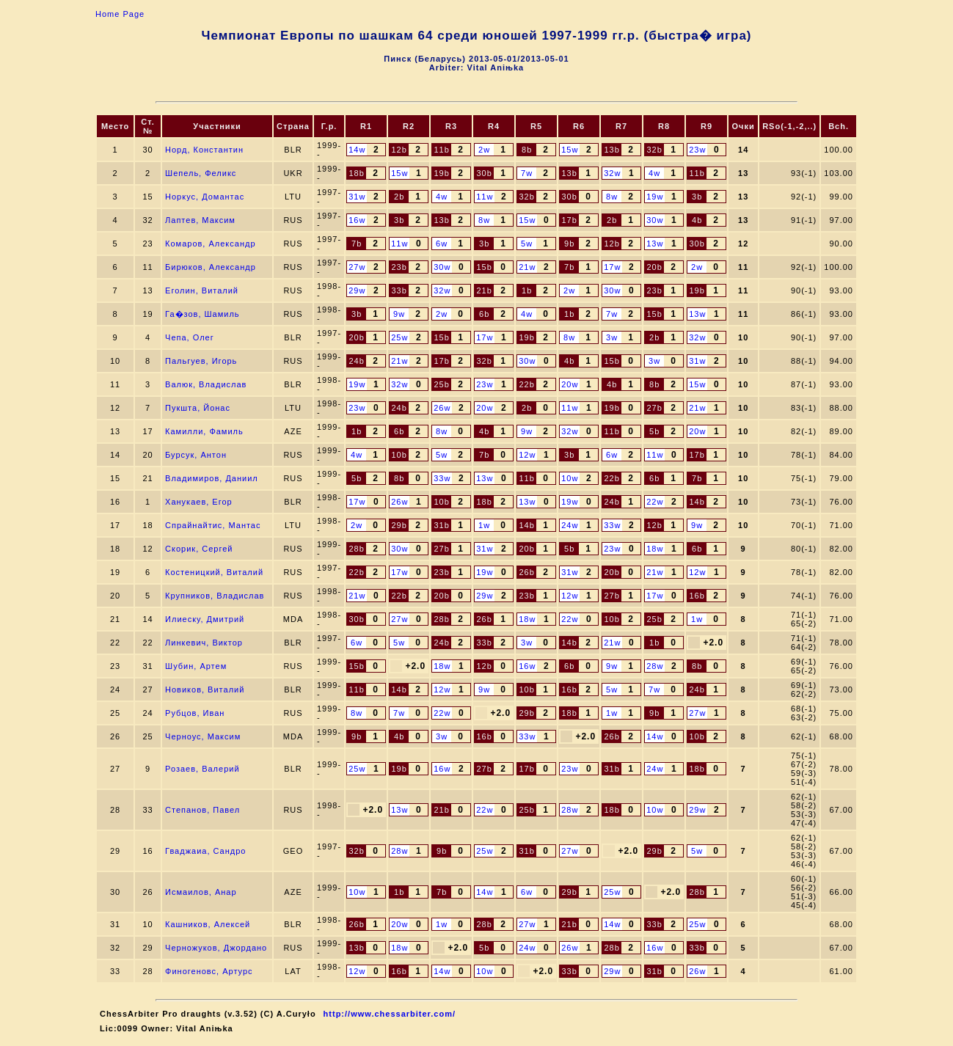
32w (612, 173)
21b (484, 290)
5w (527, 243)
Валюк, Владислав (206, 384)
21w (527, 267)
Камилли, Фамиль (204, 431)
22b (526, 384)
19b (441, 173)
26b (526, 572)
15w (569, 149)
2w (484, 149)
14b (696, 501)
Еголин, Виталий (201, 290)
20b (654, 267)
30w (654, 220)
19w (654, 196)
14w (356, 149)
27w (356, 267)
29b (398, 525)
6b (484, 314)
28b (356, 548)
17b (569, 220)
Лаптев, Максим (200, 220)
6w (442, 243)
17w (612, 267)
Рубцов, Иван (194, 713)
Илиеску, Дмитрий (204, 619)
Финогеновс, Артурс (208, 971)
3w (612, 337)
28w (654, 666)
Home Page (120, 14)
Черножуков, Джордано (216, 947)
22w (654, 501)
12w (527, 454)
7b (356, 243)
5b (654, 431)
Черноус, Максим (203, 736)
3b (697, 196)
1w (484, 525)
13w (654, 243)
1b (527, 290)
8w (612, 196)
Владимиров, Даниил (211, 478)
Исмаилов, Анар (201, 892)
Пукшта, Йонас (197, 407)
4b (697, 220)
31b (441, 525)
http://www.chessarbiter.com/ (390, 1013)
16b (696, 595)
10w (569, 478)
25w (399, 337)
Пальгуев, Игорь (201, 360)
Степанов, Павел (202, 809)
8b (527, 149)
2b (399, 196)
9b (569, 243)
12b (398, 149)
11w (484, 196)
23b (398, 267)
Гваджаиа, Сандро (205, 850)
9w (399, 314)
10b (398, 454)
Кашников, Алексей (207, 924)
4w (654, 173)
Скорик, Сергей (199, 548)
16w (356, 220)
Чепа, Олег (189, 337)
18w (654, 548)
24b (356, 360)
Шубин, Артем (196, 666)
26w (442, 407)
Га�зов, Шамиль (202, 314)
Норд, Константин (204, 149)
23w (697, 149)
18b (356, 173)
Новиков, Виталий (204, 689)
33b (398, 290)
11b (441, 149)
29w (356, 290)
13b (611, 149)
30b (484, 173)
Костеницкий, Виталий (214, 572)
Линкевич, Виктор (204, 642)
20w (569, 384)
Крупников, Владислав (214, 595)
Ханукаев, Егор (199, 501)
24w (569, 525)
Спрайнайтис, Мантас (212, 525)
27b (654, 407)
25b (441, 384)
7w (527, 173)
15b (484, 267)
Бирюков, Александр (210, 267)
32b (654, 149)
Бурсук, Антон (196, 454)
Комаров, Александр (210, 243)
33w (442, 478)
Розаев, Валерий (202, 768)
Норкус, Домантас (204, 196)
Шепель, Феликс (200, 173)
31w (356, 196)
